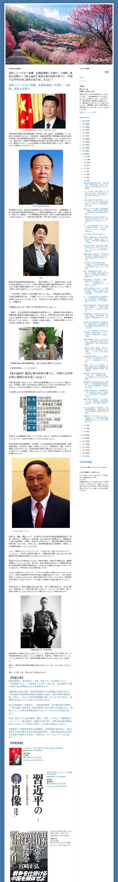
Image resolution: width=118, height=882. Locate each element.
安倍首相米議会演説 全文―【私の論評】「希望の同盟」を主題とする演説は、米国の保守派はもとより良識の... (95, 185)
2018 (84, 145)
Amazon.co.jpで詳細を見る (33, 760)
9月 (85, 165)
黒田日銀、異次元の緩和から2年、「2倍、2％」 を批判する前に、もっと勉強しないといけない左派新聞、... (95, 376)
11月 (85, 159)
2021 (84, 136)
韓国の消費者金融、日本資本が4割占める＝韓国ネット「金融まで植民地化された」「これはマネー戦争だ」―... (96, 308)
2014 (84, 435)
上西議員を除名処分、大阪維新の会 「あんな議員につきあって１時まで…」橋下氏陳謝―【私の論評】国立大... (96, 393)
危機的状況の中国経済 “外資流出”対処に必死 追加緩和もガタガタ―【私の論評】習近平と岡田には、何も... (96, 257)
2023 (84, 130)
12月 (85, 156)
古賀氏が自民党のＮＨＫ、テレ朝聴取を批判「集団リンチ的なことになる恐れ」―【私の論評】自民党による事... (95, 291)
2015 (84, 154)
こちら (26, 368)
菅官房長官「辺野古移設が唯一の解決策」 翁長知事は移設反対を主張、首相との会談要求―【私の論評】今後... (95, 384)
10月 (85, 162)
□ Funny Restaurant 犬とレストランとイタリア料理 (49, 9)
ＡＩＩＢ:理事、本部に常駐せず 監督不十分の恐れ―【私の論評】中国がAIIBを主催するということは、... (95, 194)
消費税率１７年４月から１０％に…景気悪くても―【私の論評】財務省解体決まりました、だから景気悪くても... (95, 418)
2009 (84, 450)
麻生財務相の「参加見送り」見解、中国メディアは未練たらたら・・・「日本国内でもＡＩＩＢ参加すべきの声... (95, 282)
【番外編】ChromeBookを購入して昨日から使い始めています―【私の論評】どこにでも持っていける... (95, 219)
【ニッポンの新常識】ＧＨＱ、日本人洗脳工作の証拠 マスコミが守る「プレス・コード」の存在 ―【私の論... (95, 228)
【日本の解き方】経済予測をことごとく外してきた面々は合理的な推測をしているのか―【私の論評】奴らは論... (95, 202)
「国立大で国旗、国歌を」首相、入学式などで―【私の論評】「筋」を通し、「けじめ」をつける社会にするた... (95, 350)
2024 (84, 127)
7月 (85, 171)
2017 (84, 148)
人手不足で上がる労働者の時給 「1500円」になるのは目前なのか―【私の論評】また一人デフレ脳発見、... (95, 265)
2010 (84, 447)
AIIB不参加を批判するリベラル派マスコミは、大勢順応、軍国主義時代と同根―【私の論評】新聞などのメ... (95, 401)
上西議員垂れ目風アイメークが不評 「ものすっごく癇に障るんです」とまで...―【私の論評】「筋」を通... (96, 359)
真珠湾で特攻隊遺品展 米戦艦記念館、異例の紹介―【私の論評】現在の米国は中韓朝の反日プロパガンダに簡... (95, 325)
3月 (85, 425)
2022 (84, 133)
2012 (84, 441)
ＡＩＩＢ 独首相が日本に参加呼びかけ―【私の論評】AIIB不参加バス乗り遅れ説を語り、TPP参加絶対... (95, 299)
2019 (84, 142)
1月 (85, 431)
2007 (84, 456)
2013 (84, 438)
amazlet (33, 750)
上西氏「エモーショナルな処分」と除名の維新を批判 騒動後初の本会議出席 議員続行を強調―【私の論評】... (95, 367)
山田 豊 (85, 89)
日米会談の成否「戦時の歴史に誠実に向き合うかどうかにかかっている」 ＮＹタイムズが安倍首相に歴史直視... (95, 248)
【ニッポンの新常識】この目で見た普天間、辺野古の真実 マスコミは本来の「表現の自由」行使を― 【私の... (95, 333)
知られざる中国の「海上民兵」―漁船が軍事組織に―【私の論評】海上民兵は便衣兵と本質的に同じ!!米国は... (96, 410)
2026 (84, 121)
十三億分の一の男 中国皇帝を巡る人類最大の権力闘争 (43, 748)
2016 (84, 151)
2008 (84, 453)
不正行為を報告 (86, 462)
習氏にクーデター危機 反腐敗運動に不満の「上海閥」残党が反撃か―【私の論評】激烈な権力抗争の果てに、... (95, 211)
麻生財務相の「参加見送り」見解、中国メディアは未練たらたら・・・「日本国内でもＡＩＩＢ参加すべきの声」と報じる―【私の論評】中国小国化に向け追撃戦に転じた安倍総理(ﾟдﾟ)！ (40, 684)
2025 (84, 124)
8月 (85, 168)
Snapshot (83, 479)
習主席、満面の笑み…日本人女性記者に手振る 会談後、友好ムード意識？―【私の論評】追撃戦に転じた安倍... (95, 240)
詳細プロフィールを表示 (88, 112)
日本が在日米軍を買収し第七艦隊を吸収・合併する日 (61, 832)
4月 (85, 180)
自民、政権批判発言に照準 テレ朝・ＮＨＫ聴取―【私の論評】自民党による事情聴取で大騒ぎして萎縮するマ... (95, 274)
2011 (84, 444)
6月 (85, 174)
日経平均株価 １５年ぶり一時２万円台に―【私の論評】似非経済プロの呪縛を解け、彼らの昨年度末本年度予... (95, 342)
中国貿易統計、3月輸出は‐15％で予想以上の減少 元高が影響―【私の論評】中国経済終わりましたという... (95, 316)
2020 (84, 139)
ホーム (84, 81)
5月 (85, 177)
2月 (85, 428)
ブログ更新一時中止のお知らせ (94, 234)
